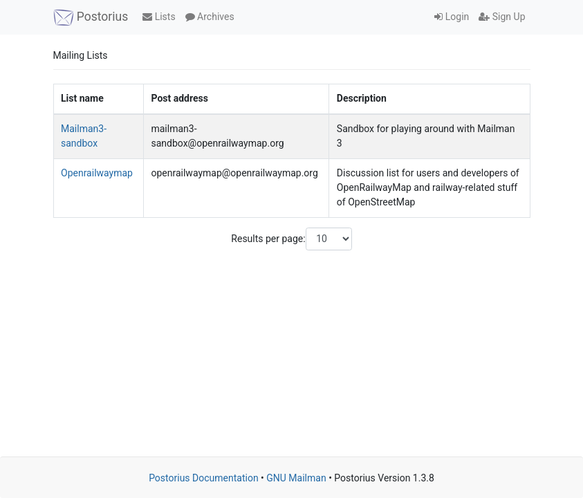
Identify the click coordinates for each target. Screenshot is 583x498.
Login (451, 16)
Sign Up (502, 16)
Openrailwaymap (97, 172)
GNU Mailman (296, 477)
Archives (209, 16)
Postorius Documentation (204, 477)
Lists (158, 16)
